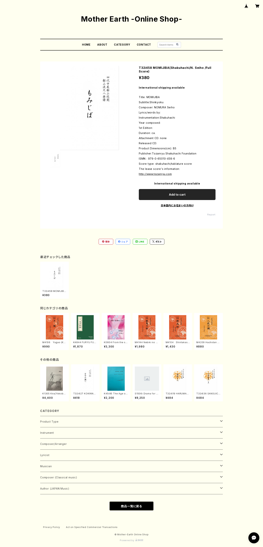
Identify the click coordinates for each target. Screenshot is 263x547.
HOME (86, 44)
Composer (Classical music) (58, 477)
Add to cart (177, 194)
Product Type (49, 421)
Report (211, 214)
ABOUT (102, 44)
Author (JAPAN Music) (54, 488)
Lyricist (44, 455)
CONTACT (144, 44)
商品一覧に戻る (131, 506)
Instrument (47, 432)
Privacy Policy (51, 527)
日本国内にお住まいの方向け (177, 205)
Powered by (131, 540)
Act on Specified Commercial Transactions (92, 527)
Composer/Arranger (53, 443)
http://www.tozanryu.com (155, 174)
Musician (46, 466)
